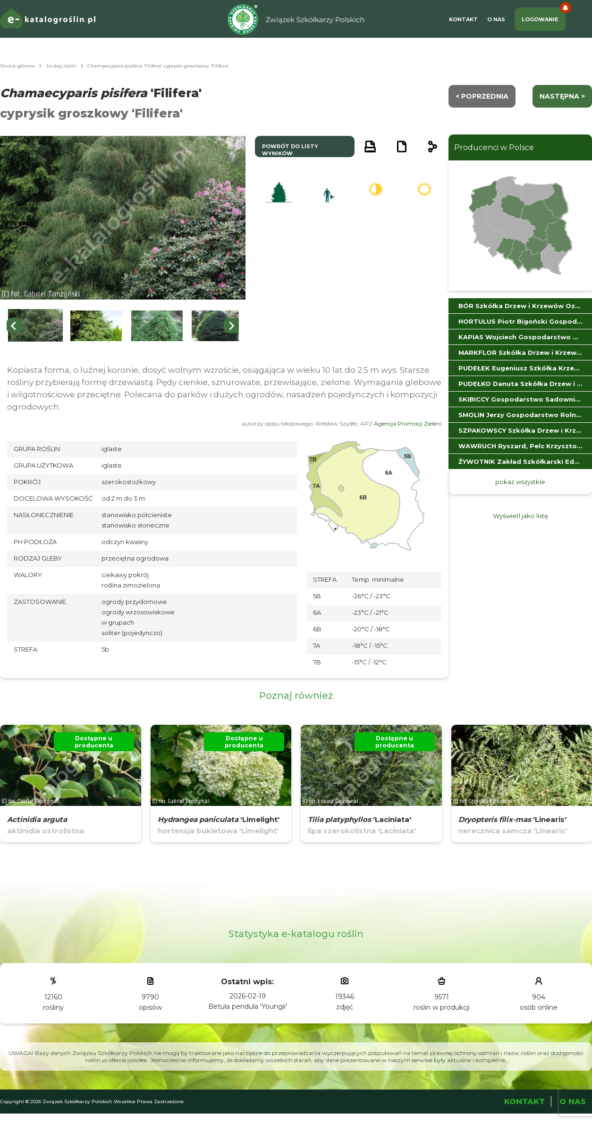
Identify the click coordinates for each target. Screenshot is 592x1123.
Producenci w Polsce (494, 147)
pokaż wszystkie (520, 482)
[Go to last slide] (14, 325)
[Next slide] (231, 325)
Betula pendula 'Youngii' (247, 1006)
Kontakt (463, 19)
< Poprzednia (482, 96)
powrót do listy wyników (290, 150)
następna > (562, 96)
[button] (35, 326)
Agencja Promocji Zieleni (407, 423)
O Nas (496, 19)
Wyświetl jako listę (520, 516)
